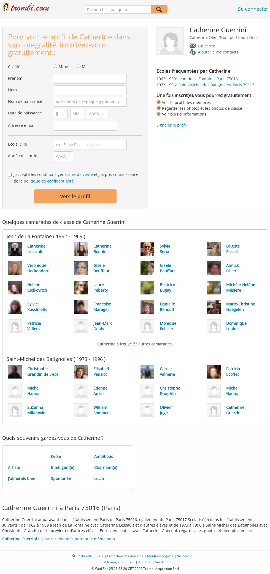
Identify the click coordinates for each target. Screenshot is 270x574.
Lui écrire (206, 46)
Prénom (15, 78)
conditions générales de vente (65, 174)
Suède (160, 562)
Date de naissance (25, 113)
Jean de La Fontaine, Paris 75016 (208, 78)
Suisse (129, 562)
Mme (63, 66)
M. (84, 66)
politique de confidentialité (49, 181)
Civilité (14, 66)
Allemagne (112, 562)
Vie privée (184, 556)
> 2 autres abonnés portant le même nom (58, 538)
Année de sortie (22, 155)
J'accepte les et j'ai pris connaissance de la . (75, 178)
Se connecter (253, 9)
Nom (12, 89)
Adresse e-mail (22, 125)
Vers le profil (75, 196)
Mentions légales (160, 556)
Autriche (144, 562)
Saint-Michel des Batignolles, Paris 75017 (216, 84)
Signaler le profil (171, 125)
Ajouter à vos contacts (218, 52)
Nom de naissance (25, 101)
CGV (100, 556)
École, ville (17, 144)
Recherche (85, 556)
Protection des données (125, 556)
